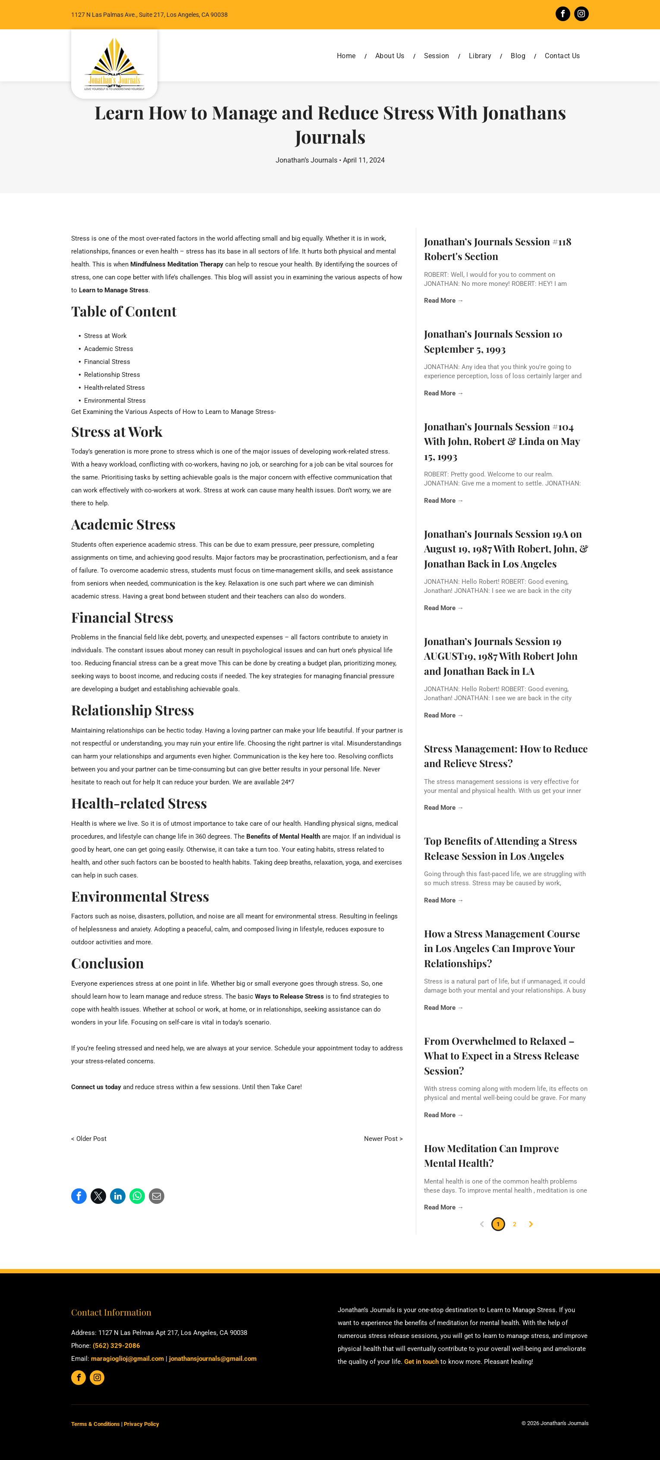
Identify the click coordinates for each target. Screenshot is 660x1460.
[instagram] (581, 14)
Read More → (444, 300)
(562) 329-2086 (116, 1346)
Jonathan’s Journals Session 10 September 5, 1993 (493, 341)
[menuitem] (347, 56)
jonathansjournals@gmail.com (213, 1359)
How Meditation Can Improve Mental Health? (491, 1155)
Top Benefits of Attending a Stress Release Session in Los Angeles (500, 848)
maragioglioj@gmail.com (127, 1359)
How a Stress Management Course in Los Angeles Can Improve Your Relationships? (502, 948)
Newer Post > (383, 1139)
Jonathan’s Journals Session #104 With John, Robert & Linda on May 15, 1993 (502, 441)
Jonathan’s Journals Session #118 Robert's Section (498, 249)
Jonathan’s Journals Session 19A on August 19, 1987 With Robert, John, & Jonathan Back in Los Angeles (506, 548)
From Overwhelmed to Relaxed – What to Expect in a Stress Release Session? (501, 1055)
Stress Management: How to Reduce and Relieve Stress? (506, 756)
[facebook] (563, 14)
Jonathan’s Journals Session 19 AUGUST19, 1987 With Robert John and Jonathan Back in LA (501, 655)
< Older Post (89, 1139)
